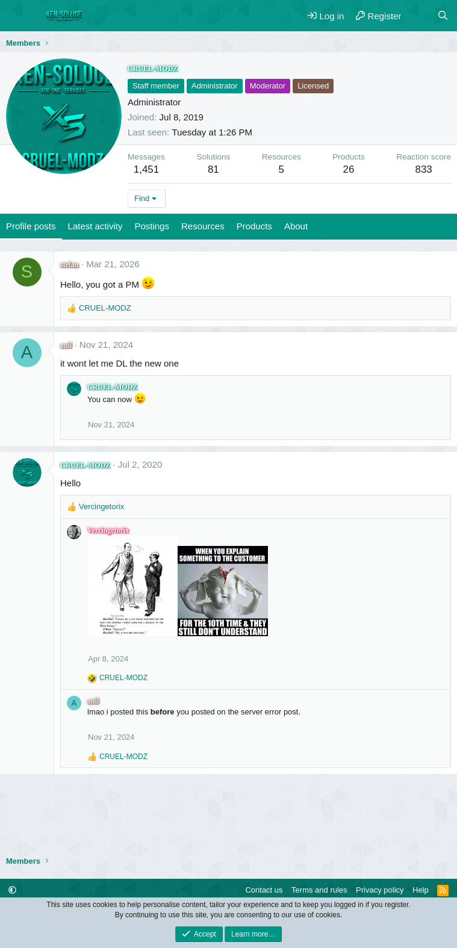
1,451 (147, 169)
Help (420, 889)
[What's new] (419, 16)
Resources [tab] (203, 226)
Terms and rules (319, 889)
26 (349, 169)
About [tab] (296, 226)
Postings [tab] (151, 226)
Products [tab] (254, 226)
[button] (12, 890)
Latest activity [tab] (95, 226)
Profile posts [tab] (31, 226)
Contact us (263, 889)
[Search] (443, 16)
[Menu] (16, 15)
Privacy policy (379, 889)
